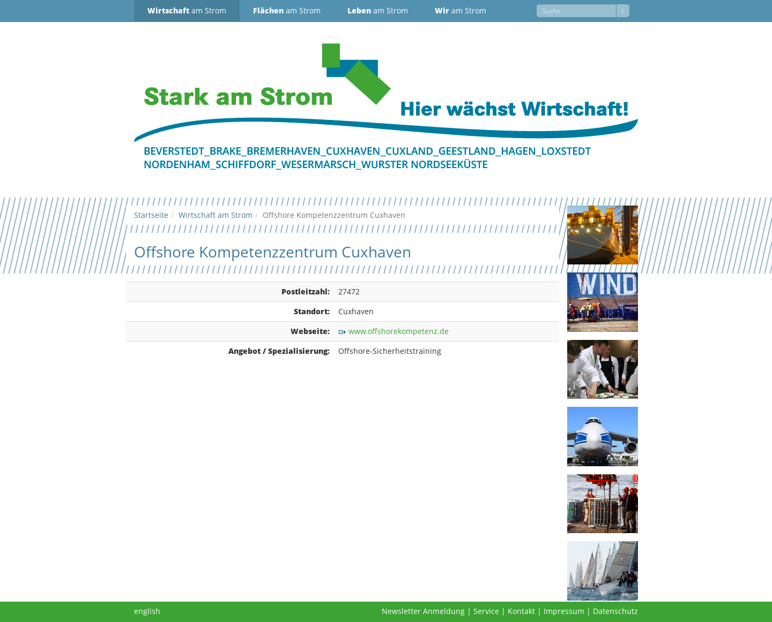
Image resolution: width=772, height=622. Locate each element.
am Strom (186, 10)
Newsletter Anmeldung (423, 611)
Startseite (151, 215)
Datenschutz (615, 611)
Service (486, 611)
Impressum (564, 611)
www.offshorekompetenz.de (398, 331)
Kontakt (521, 611)
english (147, 611)
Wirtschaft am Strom (216, 215)
